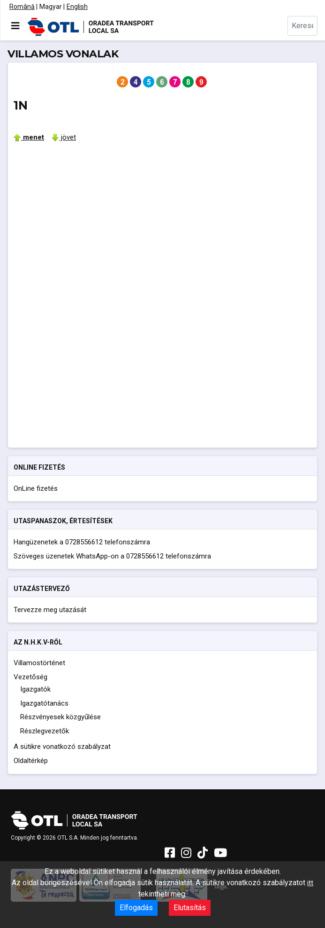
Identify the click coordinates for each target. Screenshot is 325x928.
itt (310, 883)
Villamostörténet (39, 663)
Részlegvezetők (44, 731)
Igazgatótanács (44, 703)
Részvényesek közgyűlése (60, 717)
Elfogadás (136, 907)
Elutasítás (190, 907)
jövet (64, 137)
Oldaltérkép (31, 760)
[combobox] (302, 26)
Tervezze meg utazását (50, 610)
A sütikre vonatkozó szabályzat (62, 746)
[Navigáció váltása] (15, 25)
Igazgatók (35, 689)
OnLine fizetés (36, 488)
